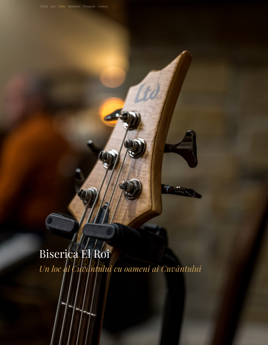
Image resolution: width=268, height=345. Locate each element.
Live (53, 6)
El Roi (44, 6)
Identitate (74, 6)
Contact (103, 6)
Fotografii (89, 6)
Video (61, 6)
